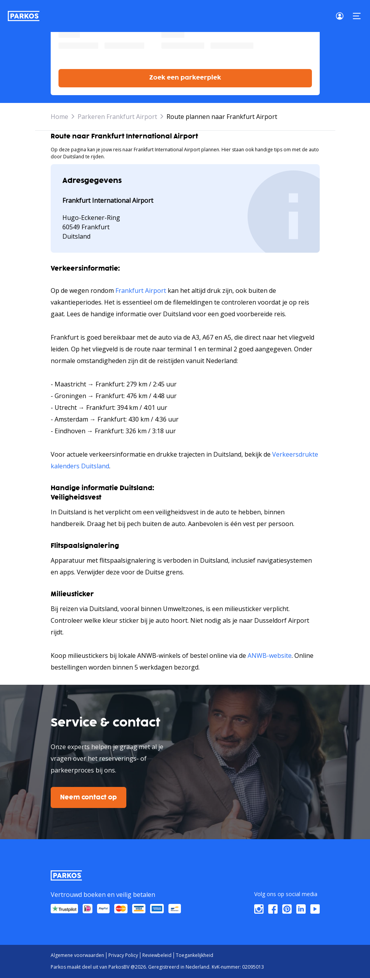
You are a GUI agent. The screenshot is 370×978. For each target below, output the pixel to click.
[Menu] (356, 16)
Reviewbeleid (157, 955)
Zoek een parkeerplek (185, 78)
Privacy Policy (123, 955)
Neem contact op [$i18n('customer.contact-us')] (88, 797)
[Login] (342, 16)
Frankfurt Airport (140, 290)
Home (59, 116)
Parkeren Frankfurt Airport (117, 116)
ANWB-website (270, 655)
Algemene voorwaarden (77, 955)
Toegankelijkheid (194, 955)
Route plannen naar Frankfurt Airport (221, 116)
